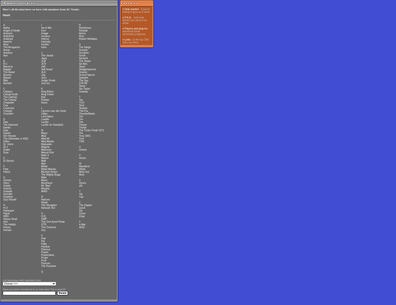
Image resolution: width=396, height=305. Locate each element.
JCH (43, 63)
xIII (80, 185)
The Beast (9, 72)
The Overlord (48, 227)
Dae (5, 122)
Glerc (6, 183)
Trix (81, 133)
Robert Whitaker (88, 39)
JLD (43, 72)
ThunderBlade (87, 113)
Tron (81, 138)
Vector (82, 158)
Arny (6, 44)
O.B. (43, 216)
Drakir (6, 149)
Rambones (85, 27)
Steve (82, 86)
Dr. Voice (8, 144)
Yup (81, 196)
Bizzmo (7, 75)
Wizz (82, 174)
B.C (5, 63)
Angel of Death (11, 30)
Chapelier (8, 102)
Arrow (6, 50)
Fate (5, 169)
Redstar (83, 30)
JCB (43, 61)
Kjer (43, 97)
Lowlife (45, 119)
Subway (83, 91)
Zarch (82, 208)
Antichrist (8, 36)
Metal (44, 166)
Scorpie (83, 50)
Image (44, 33)
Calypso (7, 91)
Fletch (6, 172)
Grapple (7, 191)
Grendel (7, 194)
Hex (5, 221)
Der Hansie (9, 135)
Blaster (7, 77)
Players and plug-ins (136, 28)
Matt (43, 160)
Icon (43, 30)
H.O (5, 208)
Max (43, 163)
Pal (43, 241)
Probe (44, 257)
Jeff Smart (47, 69)
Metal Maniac (48, 169)
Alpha (6, 27)
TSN (81, 141)
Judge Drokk (48, 80)
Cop (5, 105)
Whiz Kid (84, 172)
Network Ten (48, 208)
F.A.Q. (128, 17)
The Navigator (49, 205)
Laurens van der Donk (53, 111)
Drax (6, 152)
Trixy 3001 (85, 135)
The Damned (10, 124)
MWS (44, 191)
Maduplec (46, 144)
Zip (81, 210)
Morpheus (46, 183)
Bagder (7, 69)
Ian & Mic (46, 27)
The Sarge (85, 47)
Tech (81, 105)
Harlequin (8, 210)
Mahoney (46, 149)
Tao (81, 99)
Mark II (45, 155)
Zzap (82, 216)
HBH (6, 216)
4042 (82, 227)
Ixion (43, 47)
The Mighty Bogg (50, 174)
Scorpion (84, 52)
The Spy (83, 80)
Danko (7, 127)
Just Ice (45, 83)
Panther (45, 246)
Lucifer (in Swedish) (52, 124)
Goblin (7, 185)
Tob (81, 122)
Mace (44, 133)
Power (44, 252)
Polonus (45, 249)
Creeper (7, 111)
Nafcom (45, 199)
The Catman (10, 97)
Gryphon (8, 196)
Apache (7, 41)
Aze (5, 55)
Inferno (45, 39)
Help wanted (132, 9)
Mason (45, 158)
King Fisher (47, 94)
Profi (43, 260)
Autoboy (8, 52)
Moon (44, 180)
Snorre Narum (87, 75)
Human (7, 230)
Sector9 (83, 58)
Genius (7, 180)
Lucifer (45, 122)
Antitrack (8, 39)
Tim (81, 116)
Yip (81, 194)
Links (127, 39)
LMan (44, 113)
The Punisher (48, 266)
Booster (7, 83)
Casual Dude (10, 94)
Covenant (8, 108)
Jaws (44, 58)
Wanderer (84, 166)
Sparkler (83, 77)
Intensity (46, 41)
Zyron (82, 213)
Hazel (6, 15)
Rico (81, 36)
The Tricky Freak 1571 (91, 130)
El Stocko (8, 160)
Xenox (82, 183)
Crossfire (8, 113)
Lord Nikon (47, 116)
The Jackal (47, 55)
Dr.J (5, 147)
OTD (43, 224)
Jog (43, 75)
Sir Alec (83, 63)
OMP (44, 219)
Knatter (45, 99)
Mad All (45, 138)
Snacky (83, 72)
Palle (44, 244)
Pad (43, 238)
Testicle (83, 108)
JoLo (44, 77)
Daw (5, 130)
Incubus (45, 36)
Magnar (45, 147)
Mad (43, 135)
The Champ (9, 99)
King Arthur (47, 91)
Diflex (6, 141)
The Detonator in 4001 (16, 138)
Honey (7, 227)
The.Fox (83, 111)
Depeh (7, 133)
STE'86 (83, 83)
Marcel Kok (47, 152)
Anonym (8, 33)
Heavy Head (10, 219)
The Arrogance (11, 47)
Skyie (82, 66)
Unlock (83, 149)
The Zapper (85, 205)
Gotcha (7, 188)
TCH (81, 102)
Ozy (43, 230)
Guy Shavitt (9, 199)
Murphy (45, 188)
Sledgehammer (87, 69)
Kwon (44, 102)
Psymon (45, 263)
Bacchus (8, 66)
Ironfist (45, 44)
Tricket (83, 127)
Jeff (43, 66)
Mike (43, 177)
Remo (82, 33)
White (82, 169)
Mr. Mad (45, 185)
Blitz (5, 80)
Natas (44, 202)
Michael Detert (49, 172)
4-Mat (82, 224)
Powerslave (47, 255)
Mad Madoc (47, 141)
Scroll (82, 55)
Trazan (83, 124)
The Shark (85, 61)
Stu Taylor (84, 88)
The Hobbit (9, 224)
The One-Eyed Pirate (53, 221)
